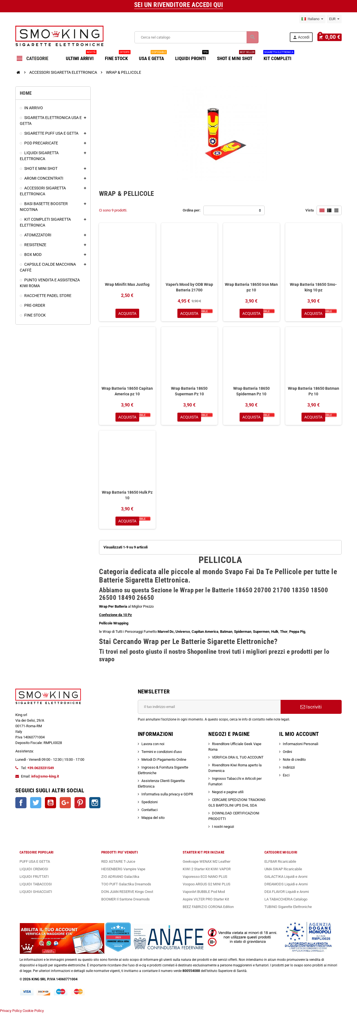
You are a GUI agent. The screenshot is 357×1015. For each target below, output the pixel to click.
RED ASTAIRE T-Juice (118, 863)
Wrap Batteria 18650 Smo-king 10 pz (313, 287)
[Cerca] (197, 37)
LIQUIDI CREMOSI (34, 870)
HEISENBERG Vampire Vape (123, 870)
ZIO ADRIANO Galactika (120, 878)
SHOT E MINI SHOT (236, 56)
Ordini (287, 753)
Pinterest (80, 804)
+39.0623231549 (40, 769)
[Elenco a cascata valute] (334, 19)
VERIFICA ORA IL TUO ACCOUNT (238, 759)
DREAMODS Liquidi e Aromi (286, 885)
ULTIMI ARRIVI (81, 56)
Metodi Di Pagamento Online (163, 761)
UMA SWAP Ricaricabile (283, 870)
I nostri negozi (223, 828)
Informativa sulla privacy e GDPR (167, 795)
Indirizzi (289, 769)
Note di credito (294, 761)
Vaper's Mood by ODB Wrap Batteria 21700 (189, 287)
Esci (286, 776)
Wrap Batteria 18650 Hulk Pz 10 (127, 496)
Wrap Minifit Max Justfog (127, 284)
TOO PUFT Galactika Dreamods (126, 885)
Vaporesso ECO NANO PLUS (205, 878)
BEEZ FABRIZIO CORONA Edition (208, 908)
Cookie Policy (33, 1012)
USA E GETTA (153, 56)
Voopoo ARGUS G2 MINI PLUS (206, 885)
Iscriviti (311, 708)
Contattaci (149, 811)
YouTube (50, 804)
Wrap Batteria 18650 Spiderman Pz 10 (251, 392)
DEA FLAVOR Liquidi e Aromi (286, 893)
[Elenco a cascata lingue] (312, 19)
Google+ (65, 804)
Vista (309, 210)
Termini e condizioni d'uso (161, 753)
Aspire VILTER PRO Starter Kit (206, 900)
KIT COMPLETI (278, 56)
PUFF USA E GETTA (35, 863)
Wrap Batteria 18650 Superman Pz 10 (189, 392)
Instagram (94, 804)
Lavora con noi (152, 745)
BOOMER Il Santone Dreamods (125, 900)
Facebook (20, 804)
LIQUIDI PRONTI (192, 56)
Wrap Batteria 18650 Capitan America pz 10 (127, 392)
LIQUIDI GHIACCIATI (36, 893)
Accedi (303, 37)
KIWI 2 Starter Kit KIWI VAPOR (207, 870)
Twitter (35, 804)
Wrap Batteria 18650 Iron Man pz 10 (251, 287)
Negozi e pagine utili (227, 793)
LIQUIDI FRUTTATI (34, 878)
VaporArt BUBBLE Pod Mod (204, 893)
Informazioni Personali (300, 745)
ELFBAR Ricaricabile (280, 863)
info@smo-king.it (45, 778)
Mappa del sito (153, 819)
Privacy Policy (11, 1012)
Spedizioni (149, 803)
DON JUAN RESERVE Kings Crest (127, 893)
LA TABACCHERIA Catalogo (285, 900)
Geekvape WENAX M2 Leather (206, 863)
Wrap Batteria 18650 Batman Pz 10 (313, 392)
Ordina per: (192, 210)
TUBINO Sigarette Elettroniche (288, 908)
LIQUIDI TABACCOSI (36, 885)
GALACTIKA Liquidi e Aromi (285, 878)
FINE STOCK (118, 56)
